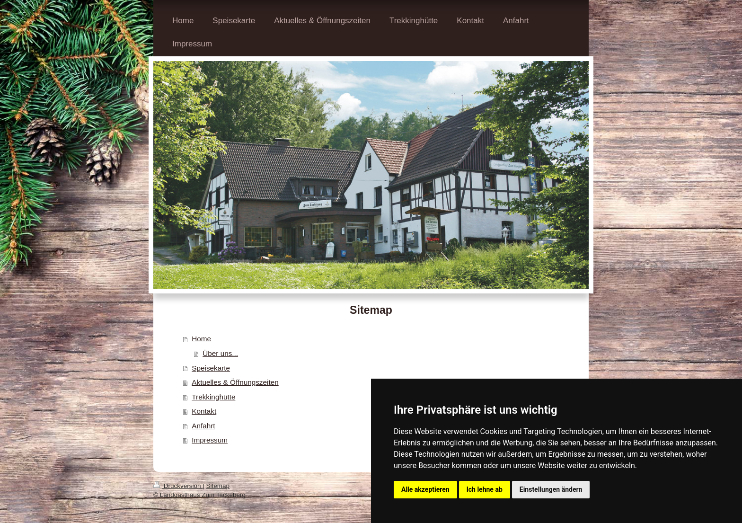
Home (201, 339)
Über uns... (220, 353)
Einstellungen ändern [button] (551, 489)
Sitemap (218, 485)
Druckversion (178, 485)
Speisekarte (211, 368)
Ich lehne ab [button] (485, 489)
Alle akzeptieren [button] (425, 489)
